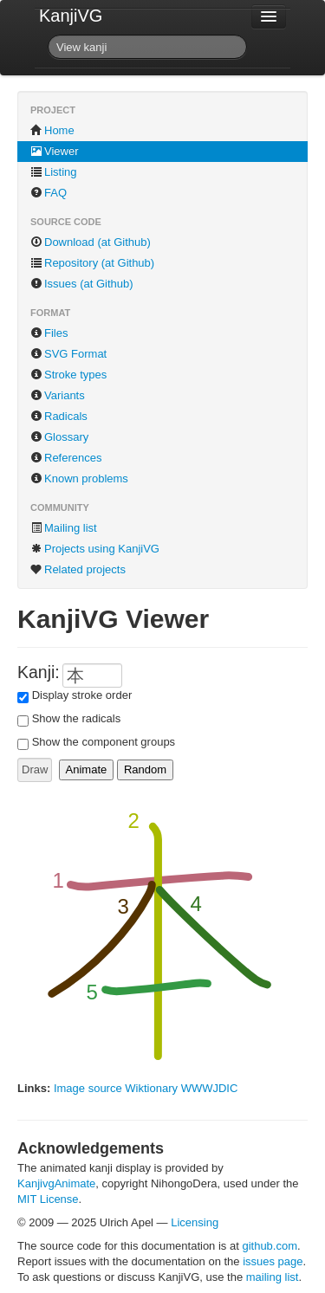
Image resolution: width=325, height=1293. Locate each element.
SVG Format (68, 353)
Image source (88, 1088)
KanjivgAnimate (56, 1183)
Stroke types (68, 374)
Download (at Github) (90, 242)
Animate (86, 769)
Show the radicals (76, 718)
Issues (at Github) (81, 283)
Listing (53, 171)
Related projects (78, 569)
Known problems (79, 478)
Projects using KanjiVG (94, 548)
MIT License (48, 1199)
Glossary (59, 436)
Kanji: (38, 672)
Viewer (54, 151)
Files (49, 332)
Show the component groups (104, 741)
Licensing (194, 1222)
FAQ (48, 192)
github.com (269, 1245)
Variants (57, 395)
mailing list (272, 1276)
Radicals (59, 416)
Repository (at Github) (92, 262)
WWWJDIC (209, 1088)
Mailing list (63, 527)
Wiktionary (151, 1088)
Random (145, 769)
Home (52, 130)
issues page (272, 1261)
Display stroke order (82, 695)
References (65, 457)
